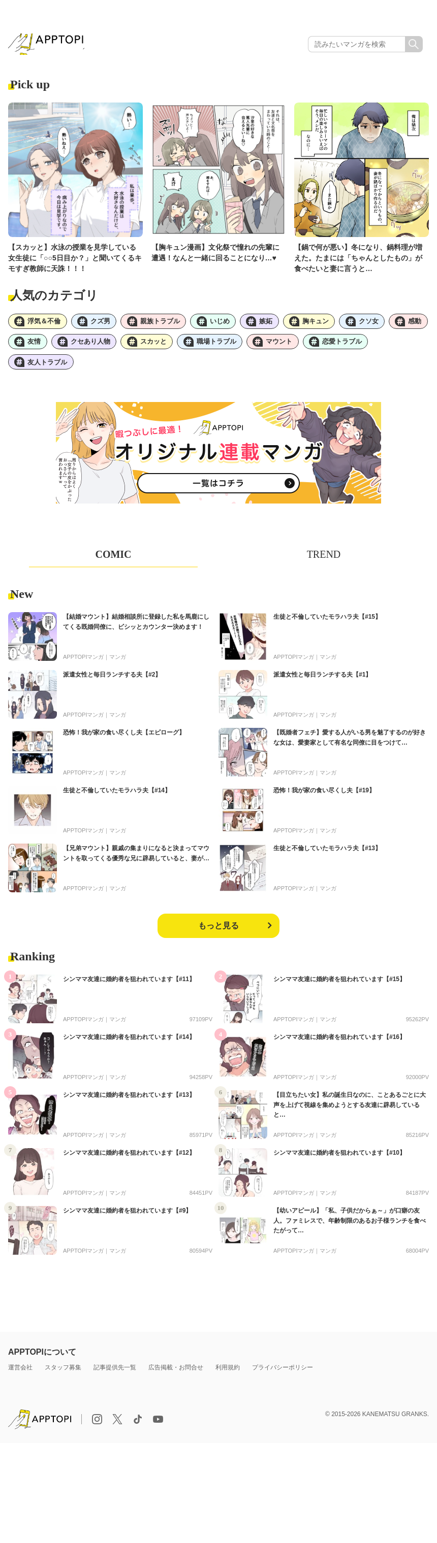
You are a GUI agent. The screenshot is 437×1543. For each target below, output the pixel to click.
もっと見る (218, 934)
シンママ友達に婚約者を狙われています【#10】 (339, 1161)
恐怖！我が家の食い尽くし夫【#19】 (324, 799)
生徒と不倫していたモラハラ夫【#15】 (327, 625)
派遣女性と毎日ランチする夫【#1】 (322, 683)
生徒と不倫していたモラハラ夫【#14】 (117, 799)
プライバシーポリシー (282, 1376)
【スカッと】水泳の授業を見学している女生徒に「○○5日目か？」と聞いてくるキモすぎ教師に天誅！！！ (75, 261)
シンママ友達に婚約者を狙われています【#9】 (127, 1219)
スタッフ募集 (63, 1376)
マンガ (117, 666)
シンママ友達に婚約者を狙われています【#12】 (129, 1161)
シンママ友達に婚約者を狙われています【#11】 (129, 988)
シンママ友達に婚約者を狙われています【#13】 (129, 1104)
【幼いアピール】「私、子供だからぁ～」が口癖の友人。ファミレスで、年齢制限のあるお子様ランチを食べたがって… (349, 1229)
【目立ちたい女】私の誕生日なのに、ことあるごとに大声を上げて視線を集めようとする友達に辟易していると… (349, 1113)
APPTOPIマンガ (83, 666)
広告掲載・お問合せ (175, 1376)
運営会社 (20, 1376)
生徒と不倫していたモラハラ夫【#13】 (327, 857)
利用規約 (227, 1376)
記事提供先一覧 (114, 1376)
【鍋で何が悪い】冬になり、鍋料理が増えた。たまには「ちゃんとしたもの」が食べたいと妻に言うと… (358, 261)
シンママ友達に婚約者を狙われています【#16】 (339, 1046)
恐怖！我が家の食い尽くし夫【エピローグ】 (124, 741)
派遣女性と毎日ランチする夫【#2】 (112, 683)
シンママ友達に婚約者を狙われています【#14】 (129, 1046)
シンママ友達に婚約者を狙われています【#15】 (339, 988)
